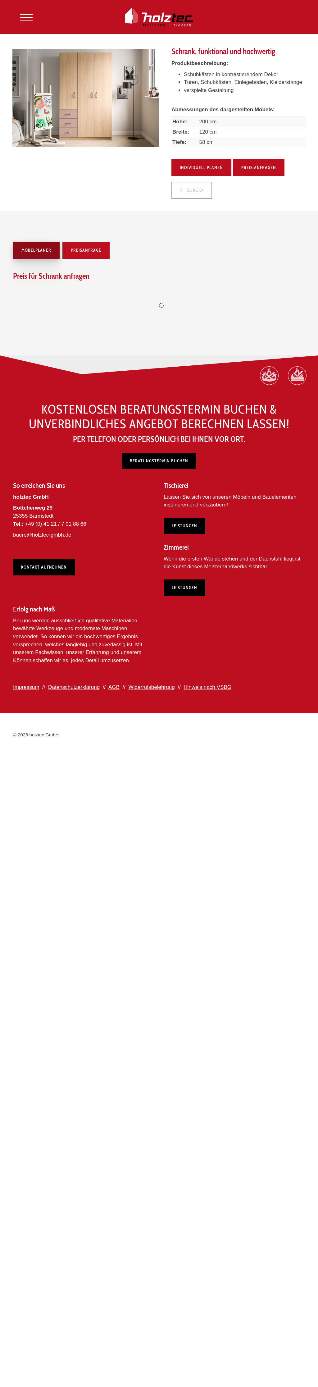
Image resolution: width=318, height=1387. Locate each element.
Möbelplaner (36, 250)
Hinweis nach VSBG (207, 687)
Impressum (26, 687)
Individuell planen (201, 167)
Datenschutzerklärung (74, 687)
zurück (195, 190)
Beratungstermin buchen (159, 460)
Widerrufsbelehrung (152, 687)
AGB (114, 687)
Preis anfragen (258, 167)
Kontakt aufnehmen (44, 567)
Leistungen (184, 525)
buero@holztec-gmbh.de (42, 535)
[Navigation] (26, 17)
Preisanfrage (86, 250)
